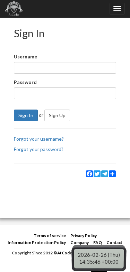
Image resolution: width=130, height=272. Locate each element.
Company (79, 242)
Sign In (25, 115)
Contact (114, 242)
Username (25, 56)
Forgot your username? (39, 139)
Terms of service (50, 235)
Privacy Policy (83, 235)
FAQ (97, 242)
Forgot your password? (38, 149)
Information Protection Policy (37, 242)
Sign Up (57, 115)
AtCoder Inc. (69, 252)
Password (25, 82)
